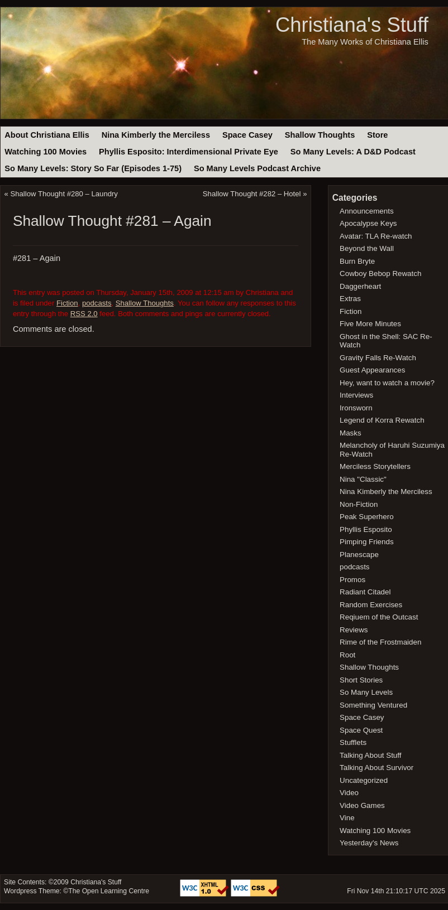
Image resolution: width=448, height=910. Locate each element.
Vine (347, 818)
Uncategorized (364, 780)
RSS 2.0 (84, 313)
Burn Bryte (357, 261)
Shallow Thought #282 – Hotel (252, 194)
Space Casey (247, 134)
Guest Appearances (372, 370)
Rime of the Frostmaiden (380, 642)
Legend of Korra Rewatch (382, 420)
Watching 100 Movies (45, 151)
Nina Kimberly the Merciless (156, 134)
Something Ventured (373, 705)
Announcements (367, 211)
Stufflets (353, 742)
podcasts (97, 303)
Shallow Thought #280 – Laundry (64, 194)
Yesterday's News (369, 843)
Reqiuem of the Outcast (379, 617)
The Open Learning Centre (108, 891)
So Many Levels (366, 692)
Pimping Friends (367, 542)
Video (349, 792)
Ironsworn (356, 408)
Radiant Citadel (365, 592)
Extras (350, 298)
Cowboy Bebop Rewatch (380, 273)
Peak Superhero (367, 516)
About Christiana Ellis (46, 134)
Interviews (356, 395)
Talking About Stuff (370, 755)
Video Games (362, 805)
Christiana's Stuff (351, 24)
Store (377, 134)
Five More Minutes (370, 324)
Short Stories (361, 680)
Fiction (67, 303)
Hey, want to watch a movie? (387, 383)
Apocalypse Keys (368, 223)
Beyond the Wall (367, 248)
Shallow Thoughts (320, 134)
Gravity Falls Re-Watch (378, 358)
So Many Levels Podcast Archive (257, 168)
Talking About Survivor (376, 767)
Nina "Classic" (363, 479)
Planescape (359, 554)
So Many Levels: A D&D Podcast (353, 151)
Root (347, 655)
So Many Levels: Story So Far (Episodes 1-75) (93, 168)
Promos (352, 579)
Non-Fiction (359, 504)
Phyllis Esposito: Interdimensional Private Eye (188, 151)
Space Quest (361, 730)
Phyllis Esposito (366, 529)
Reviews (354, 630)
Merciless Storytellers (375, 466)
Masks (350, 433)
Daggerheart (360, 286)
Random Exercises (371, 605)
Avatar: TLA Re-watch (376, 236)
